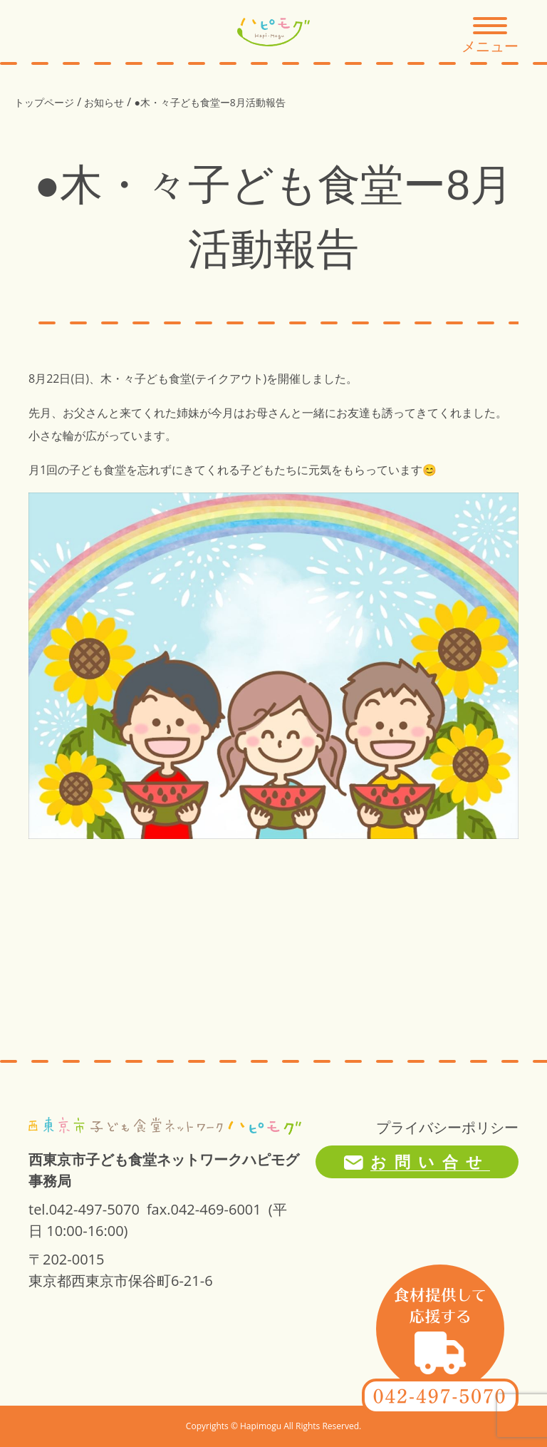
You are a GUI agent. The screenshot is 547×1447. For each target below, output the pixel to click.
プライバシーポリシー (447, 1127)
